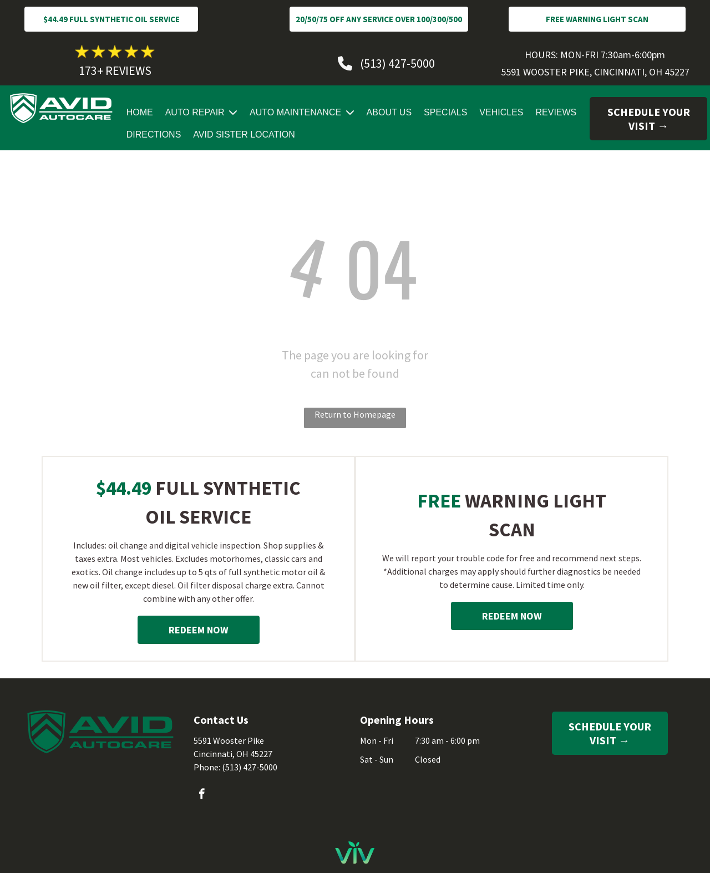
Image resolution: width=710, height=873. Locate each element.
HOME (139, 112)
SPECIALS (445, 112)
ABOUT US (389, 112)
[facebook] (202, 795)
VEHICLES (501, 112)
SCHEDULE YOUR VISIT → (648, 119)
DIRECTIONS (153, 134)
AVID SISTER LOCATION (244, 134)
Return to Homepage (355, 414)
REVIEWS (556, 112)
